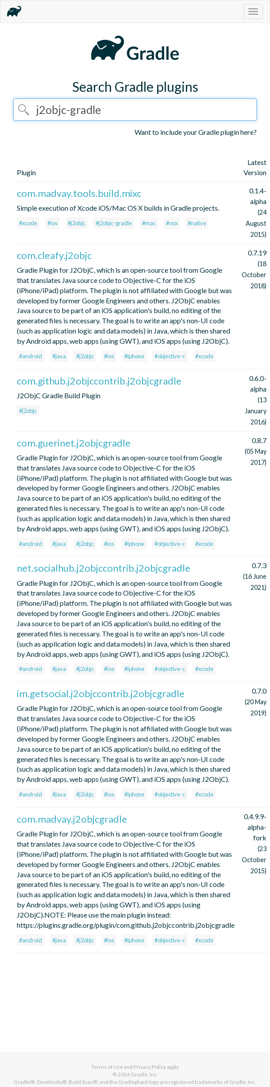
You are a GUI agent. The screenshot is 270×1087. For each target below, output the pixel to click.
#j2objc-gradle (114, 223)
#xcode (28, 223)
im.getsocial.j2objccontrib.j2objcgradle (101, 693)
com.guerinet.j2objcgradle (74, 443)
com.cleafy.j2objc (54, 255)
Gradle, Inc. (144, 1074)
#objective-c (169, 356)
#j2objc (76, 223)
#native (197, 223)
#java (59, 356)
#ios (52, 223)
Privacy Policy (150, 1066)
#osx (171, 223)
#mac (149, 223)
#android (30, 356)
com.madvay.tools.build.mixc (79, 193)
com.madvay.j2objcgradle (72, 819)
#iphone (134, 356)
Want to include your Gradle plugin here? (196, 132)
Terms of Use (107, 1066)
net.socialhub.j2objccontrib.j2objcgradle (103, 568)
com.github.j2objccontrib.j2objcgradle (99, 381)
